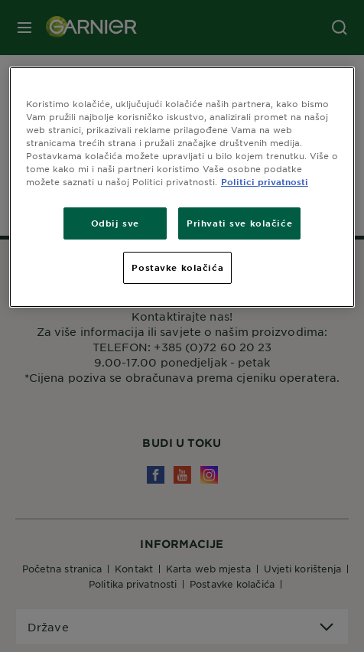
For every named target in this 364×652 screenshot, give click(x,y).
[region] (182, 187)
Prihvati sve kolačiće (239, 222)
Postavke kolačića (177, 267)
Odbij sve (115, 222)
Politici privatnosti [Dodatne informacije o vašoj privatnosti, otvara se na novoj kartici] (264, 181)
